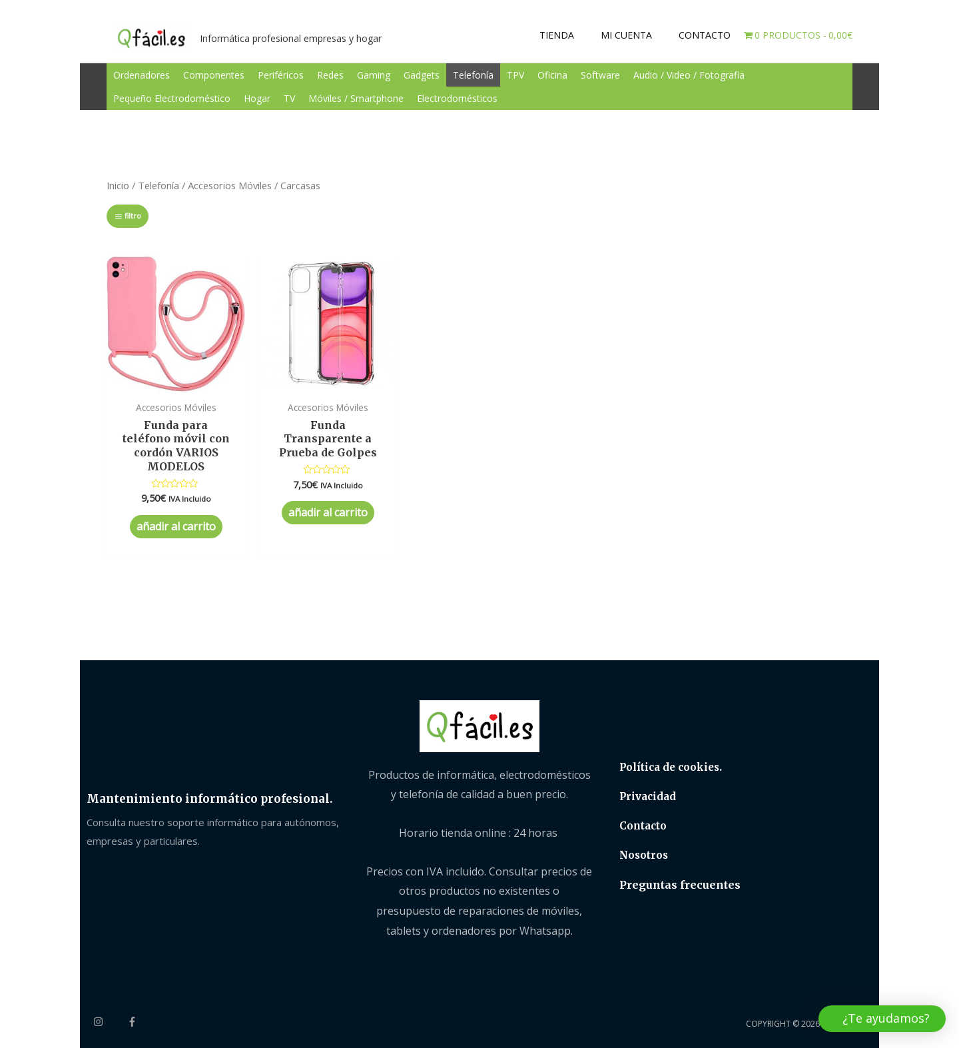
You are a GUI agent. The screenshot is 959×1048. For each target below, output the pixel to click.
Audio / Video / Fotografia (689, 75)
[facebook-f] (134, 1022)
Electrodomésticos (457, 98)
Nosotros (643, 855)
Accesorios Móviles (230, 185)
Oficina (552, 75)
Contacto (643, 825)
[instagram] (109, 1022)
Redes (330, 75)
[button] (882, 1018)
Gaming (373, 75)
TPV (515, 75)
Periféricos (281, 75)
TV (289, 98)
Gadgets (422, 75)
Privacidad (647, 796)
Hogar (257, 98)
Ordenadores (141, 75)
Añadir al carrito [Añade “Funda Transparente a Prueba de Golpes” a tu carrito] (328, 512)
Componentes (213, 75)
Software (600, 75)
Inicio (118, 185)
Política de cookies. (670, 767)
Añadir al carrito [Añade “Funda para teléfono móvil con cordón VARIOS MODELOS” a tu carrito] (176, 526)
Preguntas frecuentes (680, 884)
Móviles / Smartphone (356, 98)
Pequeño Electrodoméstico (171, 98)
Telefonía (473, 75)
